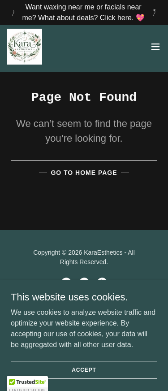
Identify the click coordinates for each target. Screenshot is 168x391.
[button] (155, 47)
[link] (24, 47)
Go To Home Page (84, 172)
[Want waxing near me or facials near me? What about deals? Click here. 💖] (84, 12)
